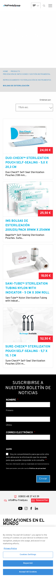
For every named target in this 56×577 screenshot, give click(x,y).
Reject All (28, 564)
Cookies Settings (28, 556)
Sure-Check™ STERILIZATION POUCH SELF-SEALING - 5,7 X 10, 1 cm (27, 351)
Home (5, 71)
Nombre (11, 400)
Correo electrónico (19, 432)
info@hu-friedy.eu (17, 500)
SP (36, 5)
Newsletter (42, 500)
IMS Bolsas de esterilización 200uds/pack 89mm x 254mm (27, 225)
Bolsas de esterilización (16, 86)
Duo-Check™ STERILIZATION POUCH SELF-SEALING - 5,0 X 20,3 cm (27, 162)
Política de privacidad (37, 468)
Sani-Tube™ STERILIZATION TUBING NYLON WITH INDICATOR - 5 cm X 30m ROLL (27, 288)
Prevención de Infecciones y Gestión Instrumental (26, 74)
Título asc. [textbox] (23, 107)
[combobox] (34, 107)
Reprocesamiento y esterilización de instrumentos (27, 80)
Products (15, 71)
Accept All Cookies (28, 573)
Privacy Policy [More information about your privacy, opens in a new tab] (10, 550)
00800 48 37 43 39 (28, 496)
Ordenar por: (45, 100)
